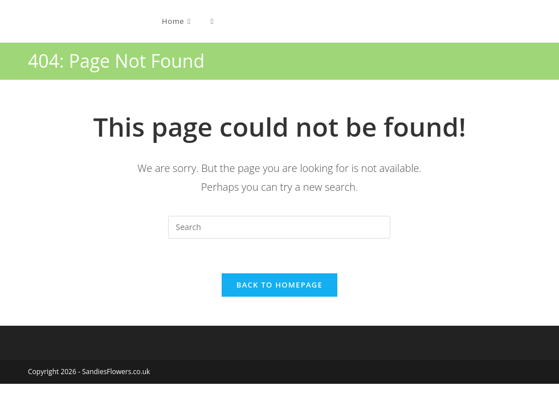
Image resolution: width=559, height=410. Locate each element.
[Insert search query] (279, 227)
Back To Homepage (279, 285)
